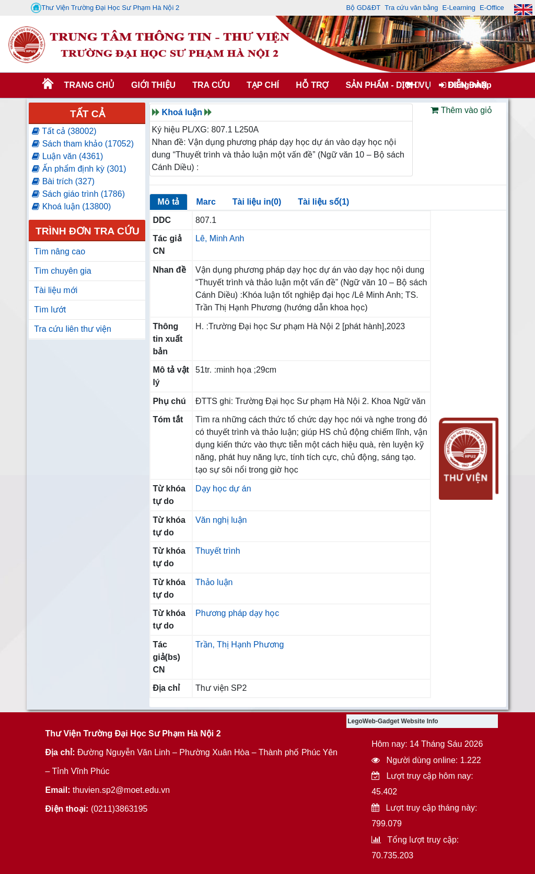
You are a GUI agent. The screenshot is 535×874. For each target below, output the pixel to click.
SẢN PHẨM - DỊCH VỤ (387, 85)
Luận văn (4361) (67, 156)
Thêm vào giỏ (461, 110)
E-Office (492, 8)
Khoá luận (182, 112)
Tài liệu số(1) (323, 201)
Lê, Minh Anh (219, 238)
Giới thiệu (153, 85)
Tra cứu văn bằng (411, 8)
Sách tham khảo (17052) (83, 143)
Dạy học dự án (223, 488)
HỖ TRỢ (312, 85)
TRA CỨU (211, 85)
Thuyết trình (217, 550)
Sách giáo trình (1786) (78, 193)
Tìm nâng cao (59, 251)
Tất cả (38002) (64, 131)
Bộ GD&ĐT (363, 8)
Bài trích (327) (63, 181)
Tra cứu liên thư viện (72, 328)
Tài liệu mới (55, 290)
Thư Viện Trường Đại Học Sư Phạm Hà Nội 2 (105, 8)
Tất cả (87, 113)
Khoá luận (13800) (71, 206)
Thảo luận (213, 582)
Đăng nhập (465, 85)
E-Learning (458, 8)
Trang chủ (89, 85)
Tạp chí (263, 85)
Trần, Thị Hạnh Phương (239, 644)
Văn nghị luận (221, 520)
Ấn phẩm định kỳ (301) (79, 168)
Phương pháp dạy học (237, 613)
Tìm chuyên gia (62, 270)
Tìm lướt (50, 309)
